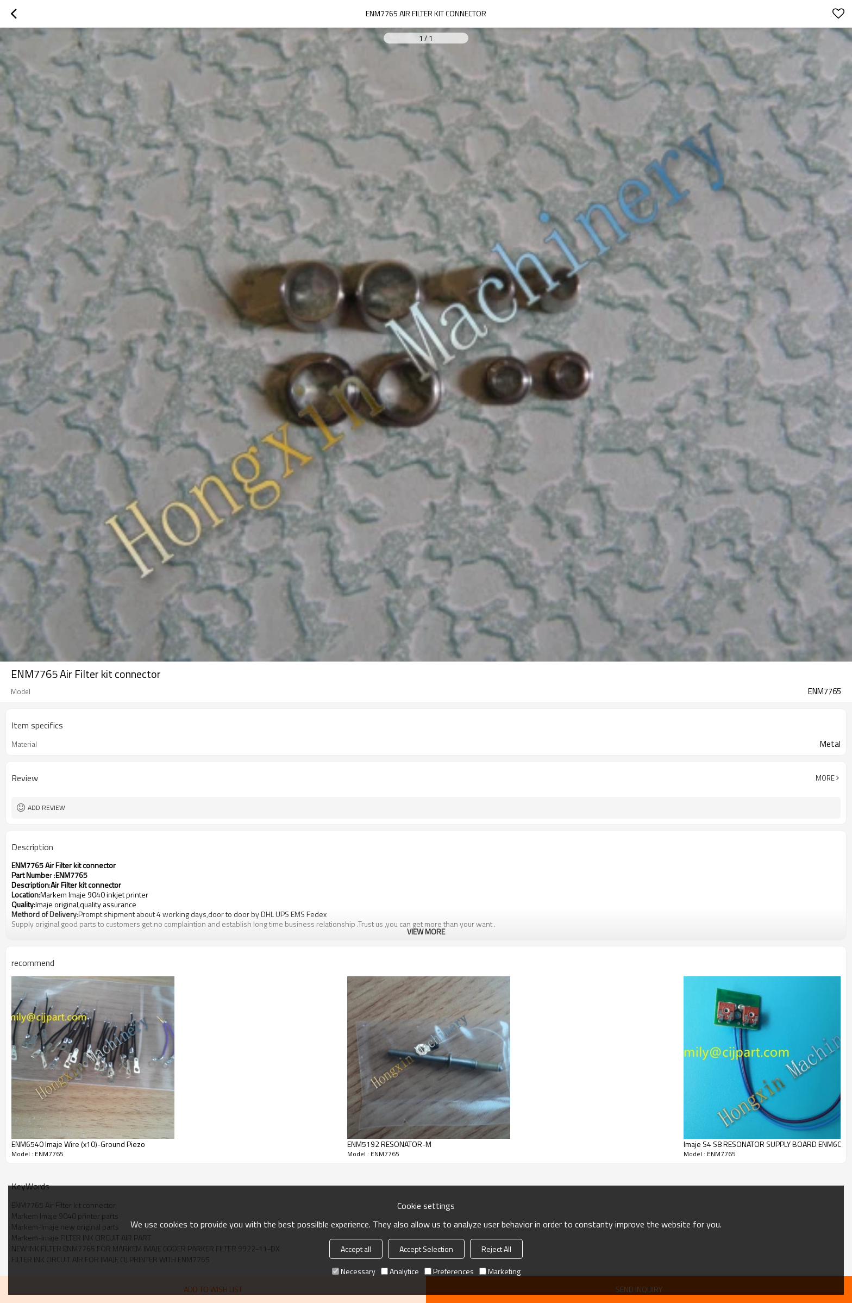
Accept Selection (426, 1249)
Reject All (496, 1249)
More (825, 777)
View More (426, 931)
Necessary (353, 1271)
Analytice (400, 1271)
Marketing (500, 1271)
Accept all (356, 1249)
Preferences (449, 1271)
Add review (46, 807)
